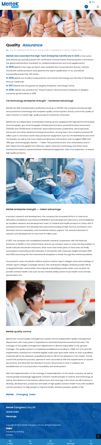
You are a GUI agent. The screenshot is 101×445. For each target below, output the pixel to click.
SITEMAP (9, 435)
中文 (93, 2)
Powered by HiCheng (15, 431)
